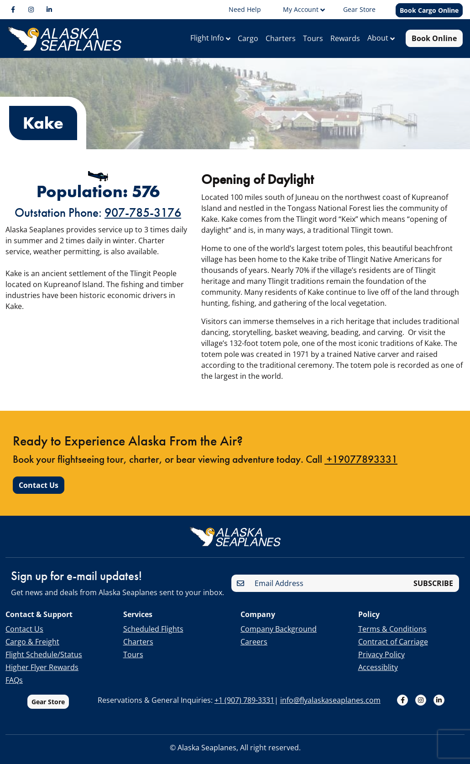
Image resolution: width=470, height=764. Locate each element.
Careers (253, 642)
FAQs (14, 680)
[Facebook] (12, 9)
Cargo (248, 38)
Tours (313, 38)
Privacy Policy (381, 654)
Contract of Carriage (393, 642)
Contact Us (38, 494)
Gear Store (48, 701)
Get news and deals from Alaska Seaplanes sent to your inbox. (117, 592)
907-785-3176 (142, 212)
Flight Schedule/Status (43, 654)
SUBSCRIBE (433, 583)
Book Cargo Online (429, 10)
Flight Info (208, 38)
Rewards (345, 38)
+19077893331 (360, 468)
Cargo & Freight (32, 642)
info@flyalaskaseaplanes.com (330, 700)
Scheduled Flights (153, 629)
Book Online (434, 38)
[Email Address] (329, 583)
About (378, 38)
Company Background (278, 629)
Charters (281, 38)
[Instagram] (31, 9)
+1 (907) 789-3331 (244, 700)
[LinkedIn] (49, 9)
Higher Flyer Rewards (41, 667)
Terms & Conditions (392, 629)
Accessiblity (378, 667)
